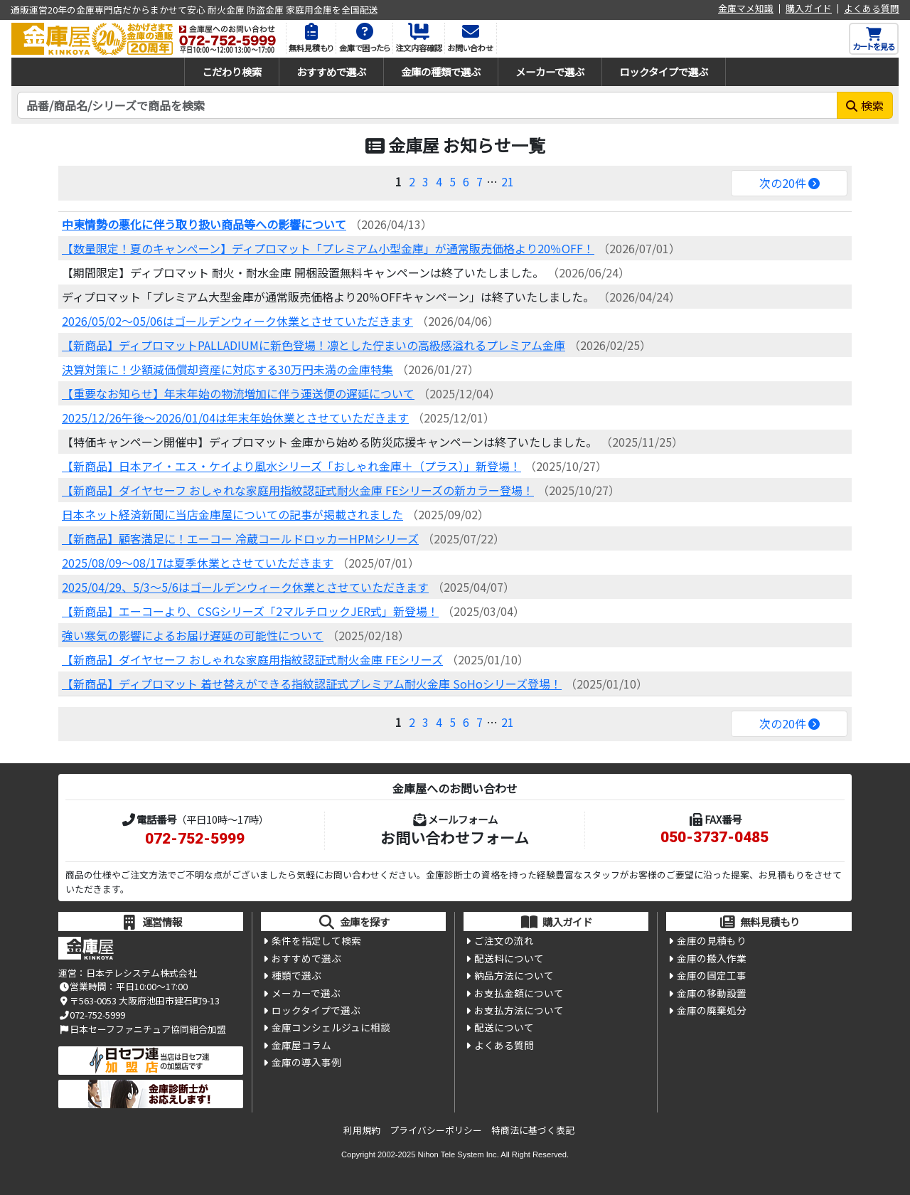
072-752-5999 (195, 838)
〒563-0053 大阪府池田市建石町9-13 (139, 1000)
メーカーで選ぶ (549, 71)
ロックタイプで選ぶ (663, 71)
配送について (504, 1027)
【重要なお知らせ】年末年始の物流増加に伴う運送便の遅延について (238, 393)
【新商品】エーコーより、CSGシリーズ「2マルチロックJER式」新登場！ (250, 611)
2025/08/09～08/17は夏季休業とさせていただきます (197, 562)
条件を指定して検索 (316, 940)
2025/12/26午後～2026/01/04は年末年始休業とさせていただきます (235, 417)
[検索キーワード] (427, 105)
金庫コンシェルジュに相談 (331, 1027)
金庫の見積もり (711, 940)
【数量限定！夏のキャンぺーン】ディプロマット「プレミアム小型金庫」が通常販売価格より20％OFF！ (328, 248)
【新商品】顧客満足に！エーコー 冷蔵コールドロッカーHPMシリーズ (240, 538)
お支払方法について (519, 1010)
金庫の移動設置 (711, 993)
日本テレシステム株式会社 (141, 972)
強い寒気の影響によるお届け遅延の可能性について (192, 635)
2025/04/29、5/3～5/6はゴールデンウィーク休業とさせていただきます (245, 586)
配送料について (509, 958)
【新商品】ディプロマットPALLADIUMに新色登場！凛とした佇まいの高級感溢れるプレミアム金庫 (313, 345)
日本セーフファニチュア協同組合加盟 (142, 1029)
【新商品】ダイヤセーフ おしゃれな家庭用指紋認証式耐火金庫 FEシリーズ (252, 659)
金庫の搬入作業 (711, 958)
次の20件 (782, 182)
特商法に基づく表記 (532, 1130)
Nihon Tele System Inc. (458, 1154)
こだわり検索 (232, 71)
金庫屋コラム (301, 1045)
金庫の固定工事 (711, 975)
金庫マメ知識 (746, 9)
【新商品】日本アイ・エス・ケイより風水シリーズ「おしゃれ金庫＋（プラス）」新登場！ (291, 465)
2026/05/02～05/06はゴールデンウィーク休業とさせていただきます (237, 320)
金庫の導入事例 (306, 1062)
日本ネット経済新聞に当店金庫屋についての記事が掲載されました (232, 514)
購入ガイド (809, 9)
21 (507, 181)
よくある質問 (871, 9)
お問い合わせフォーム (454, 837)
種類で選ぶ (296, 975)
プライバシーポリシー (436, 1130)
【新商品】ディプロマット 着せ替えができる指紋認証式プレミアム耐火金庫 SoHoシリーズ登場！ (312, 683)
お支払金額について (519, 993)
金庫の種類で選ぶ (441, 71)
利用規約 (361, 1130)
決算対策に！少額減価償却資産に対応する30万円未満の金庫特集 (227, 369)
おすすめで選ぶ (331, 71)
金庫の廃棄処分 (711, 1010)
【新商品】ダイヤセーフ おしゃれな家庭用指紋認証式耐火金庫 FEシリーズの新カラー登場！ (298, 490)
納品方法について (514, 975)
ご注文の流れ (504, 940)
